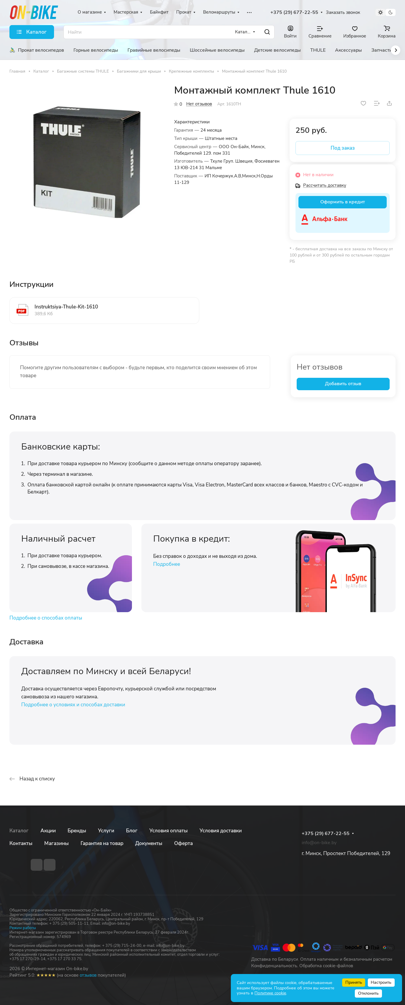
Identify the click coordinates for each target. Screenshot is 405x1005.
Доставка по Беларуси (274, 959)
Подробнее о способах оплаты (45, 618)
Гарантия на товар (102, 843)
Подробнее (166, 564)
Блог (132, 830)
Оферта (183, 843)
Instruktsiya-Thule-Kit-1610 (66, 306)
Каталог (19, 830)
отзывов (88, 975)
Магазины (56, 843)
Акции (48, 830)
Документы (148, 843)
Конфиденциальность (274, 966)
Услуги (106, 830)
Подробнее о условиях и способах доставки (73, 704)
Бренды (77, 830)
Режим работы (22, 928)
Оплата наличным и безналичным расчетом (346, 959)
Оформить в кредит (342, 202)
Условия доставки (221, 830)
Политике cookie (270, 993)
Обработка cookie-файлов (326, 966)
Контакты (20, 843)
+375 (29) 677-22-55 (294, 12)
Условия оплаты (168, 830)
